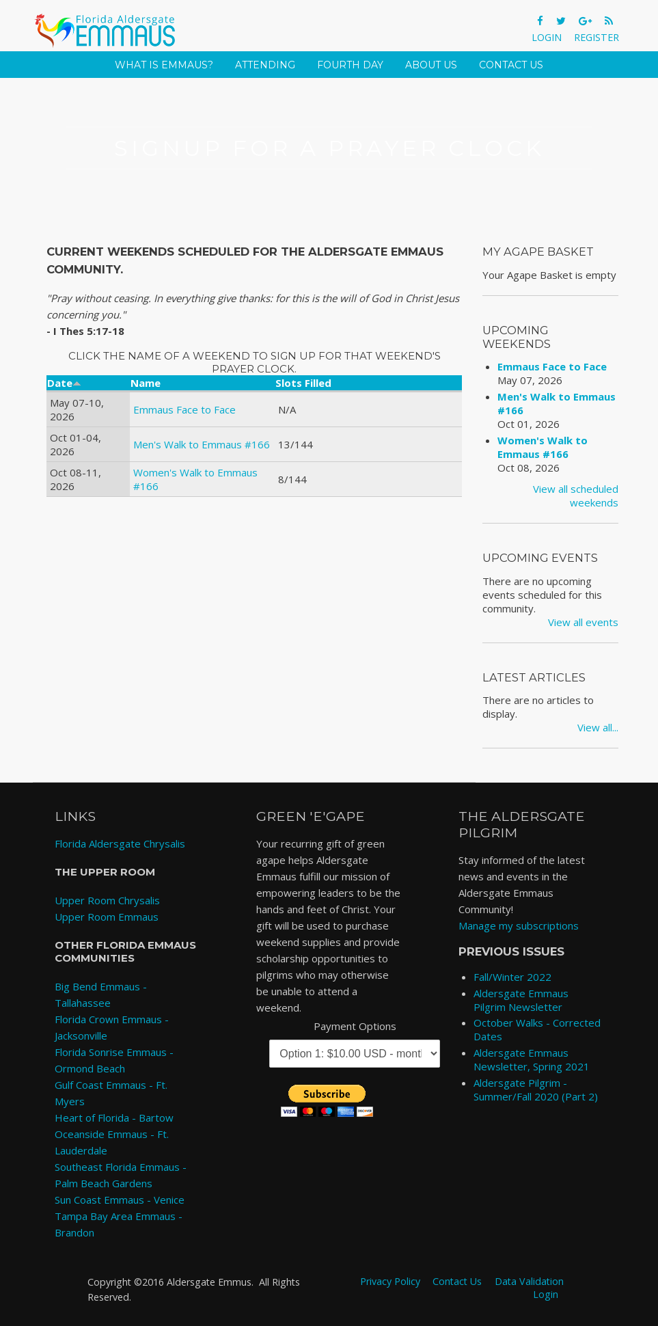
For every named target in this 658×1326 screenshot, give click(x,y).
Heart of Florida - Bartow (114, 1117)
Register (596, 37)
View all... (597, 727)
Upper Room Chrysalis (107, 900)
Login (547, 37)
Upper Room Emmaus (107, 916)
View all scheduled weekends (575, 495)
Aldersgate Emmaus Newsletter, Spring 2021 (532, 1059)
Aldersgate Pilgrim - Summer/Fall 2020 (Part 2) (536, 1089)
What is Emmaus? (164, 65)
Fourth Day (350, 65)
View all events (583, 622)
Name (146, 383)
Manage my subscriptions (518, 925)
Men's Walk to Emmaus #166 (201, 444)
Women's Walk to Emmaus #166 (542, 447)
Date (64, 383)
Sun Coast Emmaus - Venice (119, 1199)
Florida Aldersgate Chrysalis (120, 843)
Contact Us (511, 65)
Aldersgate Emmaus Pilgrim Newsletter (521, 1000)
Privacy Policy (390, 1281)
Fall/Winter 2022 (512, 977)
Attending (265, 65)
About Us (431, 65)
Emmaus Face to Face (184, 409)
